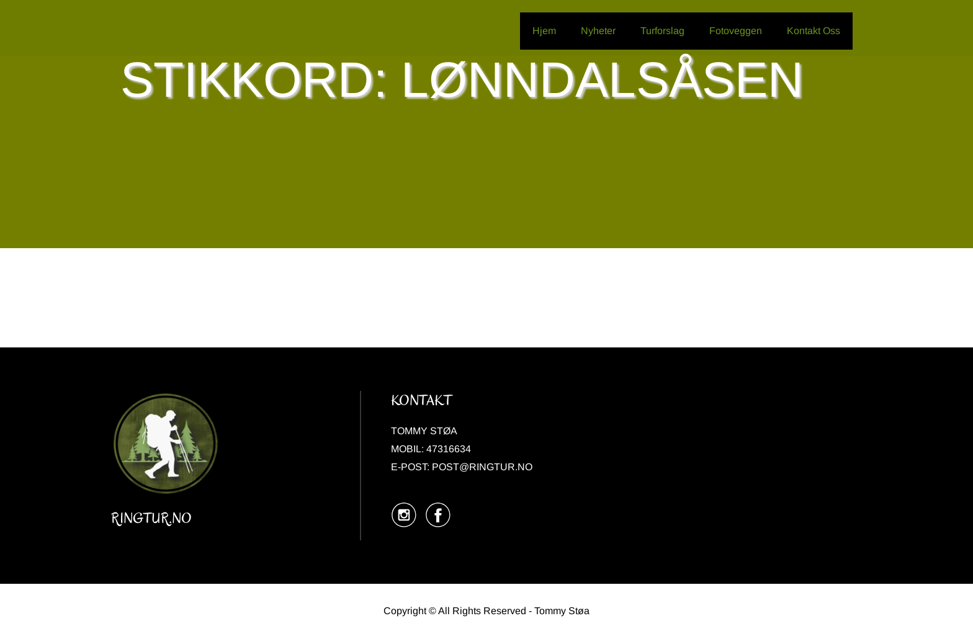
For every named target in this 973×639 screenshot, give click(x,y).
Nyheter (598, 30)
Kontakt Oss (813, 30)
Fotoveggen (735, 30)
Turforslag (662, 30)
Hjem (544, 30)
